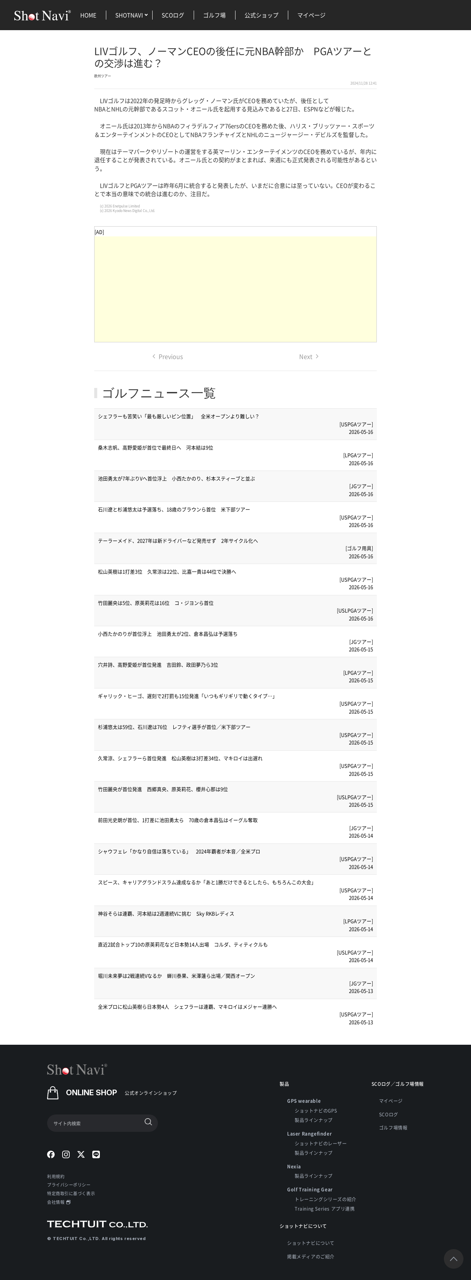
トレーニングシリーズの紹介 (325, 1199)
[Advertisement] (235, 289)
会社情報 (58, 1202)
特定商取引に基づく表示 (71, 1193)
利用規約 (55, 1176)
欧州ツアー (102, 76)
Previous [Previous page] (168, 356)
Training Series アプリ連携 (325, 1208)
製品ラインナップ (314, 1120)
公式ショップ (261, 15)
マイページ (311, 15)
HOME (88, 15)
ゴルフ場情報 (393, 1127)
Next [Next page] (308, 356)
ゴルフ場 (214, 15)
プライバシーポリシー (69, 1185)
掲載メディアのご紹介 (311, 1256)
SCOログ (173, 15)
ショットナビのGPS (316, 1110)
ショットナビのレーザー (321, 1143)
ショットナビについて (311, 1243)
